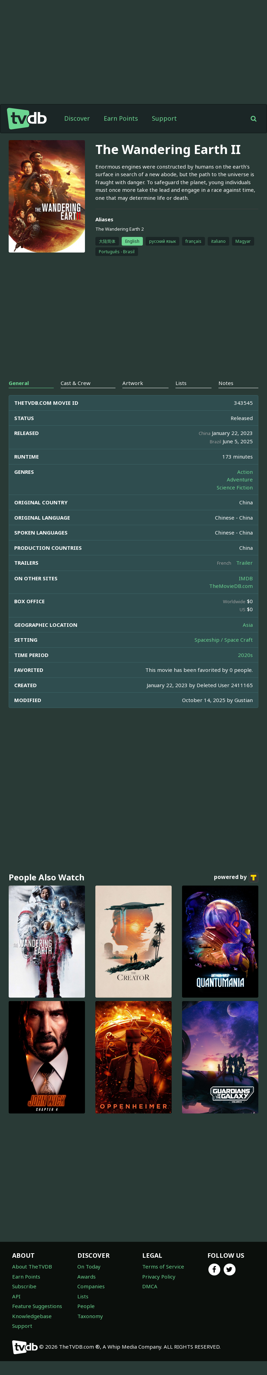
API (16, 1296)
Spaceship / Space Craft (224, 639)
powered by (236, 877)
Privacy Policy (158, 1276)
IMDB (246, 578)
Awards (86, 1276)
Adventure (240, 479)
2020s (245, 654)
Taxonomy (90, 1316)
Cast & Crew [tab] (76, 382)
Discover (77, 118)
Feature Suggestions (37, 1306)
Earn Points (121, 118)
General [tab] (19, 382)
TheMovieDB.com (231, 585)
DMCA (149, 1286)
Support (164, 118)
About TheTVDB (32, 1266)
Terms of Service (163, 1266)
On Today (89, 1266)
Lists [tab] (181, 382)
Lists (82, 1296)
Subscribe (24, 1286)
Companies (91, 1286)
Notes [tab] (225, 382)
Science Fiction (235, 487)
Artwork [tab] (132, 382)
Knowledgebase (32, 1316)
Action (245, 471)
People (86, 1306)
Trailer (244, 562)
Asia (248, 624)
